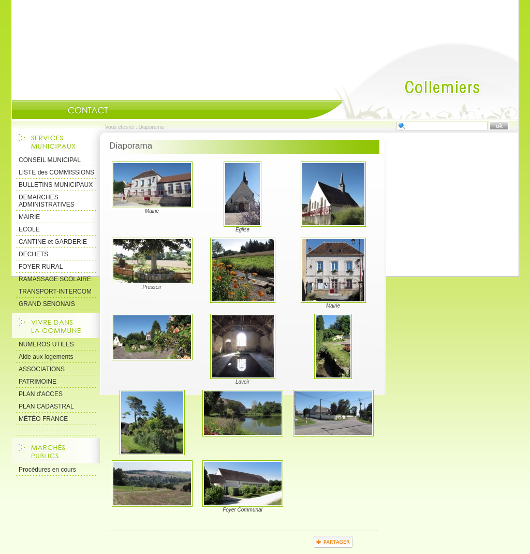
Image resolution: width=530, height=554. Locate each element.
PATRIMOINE (37, 381)
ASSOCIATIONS (42, 369)
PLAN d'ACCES (41, 394)
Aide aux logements (46, 356)
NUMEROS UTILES (46, 344)
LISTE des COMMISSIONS (56, 172)
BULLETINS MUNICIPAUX (56, 184)
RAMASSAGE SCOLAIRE (55, 279)
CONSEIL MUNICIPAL (50, 160)
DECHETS (33, 254)
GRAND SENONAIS (47, 304)
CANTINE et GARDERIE (53, 241)
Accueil (412, 80)
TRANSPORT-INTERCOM (55, 291)
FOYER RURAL (41, 266)
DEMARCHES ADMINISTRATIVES (47, 201)
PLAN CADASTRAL (46, 406)
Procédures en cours (47, 469)
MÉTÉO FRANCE (43, 418)
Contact (88, 110)
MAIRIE (29, 217)
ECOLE (29, 229)
